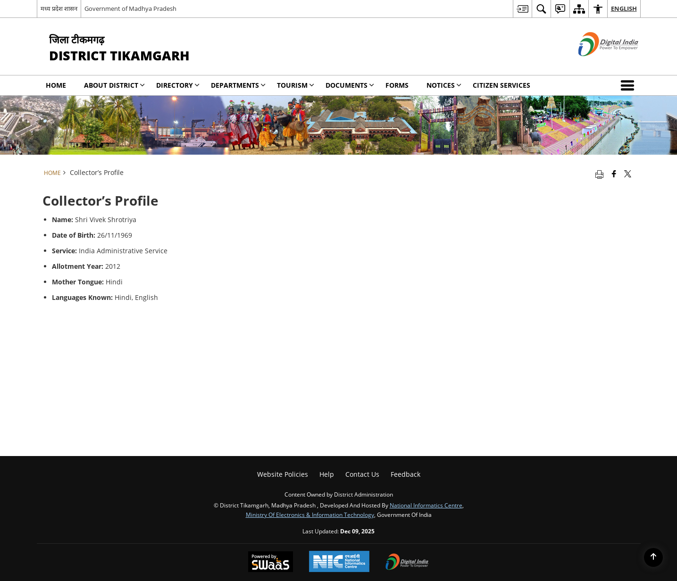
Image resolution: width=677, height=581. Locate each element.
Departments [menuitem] (238, 85)
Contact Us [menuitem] (362, 474)
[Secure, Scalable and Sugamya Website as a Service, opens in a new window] (270, 562)
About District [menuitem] (114, 85)
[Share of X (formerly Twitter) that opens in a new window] (628, 173)
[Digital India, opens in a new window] (407, 562)
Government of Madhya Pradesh (130, 8)
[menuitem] (522, 8)
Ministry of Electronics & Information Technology (310, 514)
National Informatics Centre (426, 505)
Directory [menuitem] (178, 85)
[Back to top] (653, 557)
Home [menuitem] (56, 85)
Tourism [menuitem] (295, 85)
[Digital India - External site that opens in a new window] (596, 63)
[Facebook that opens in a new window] (614, 173)
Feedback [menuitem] (405, 474)
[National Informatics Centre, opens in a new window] (339, 562)
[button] (629, 85)
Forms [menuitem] (397, 85)
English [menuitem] (624, 8)
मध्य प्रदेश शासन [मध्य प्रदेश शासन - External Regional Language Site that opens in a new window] (59, 8)
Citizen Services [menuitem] (501, 85)
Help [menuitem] (326, 474)
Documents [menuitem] (350, 85)
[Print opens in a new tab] (599, 173)
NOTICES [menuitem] (443, 85)
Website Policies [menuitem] (282, 474)
